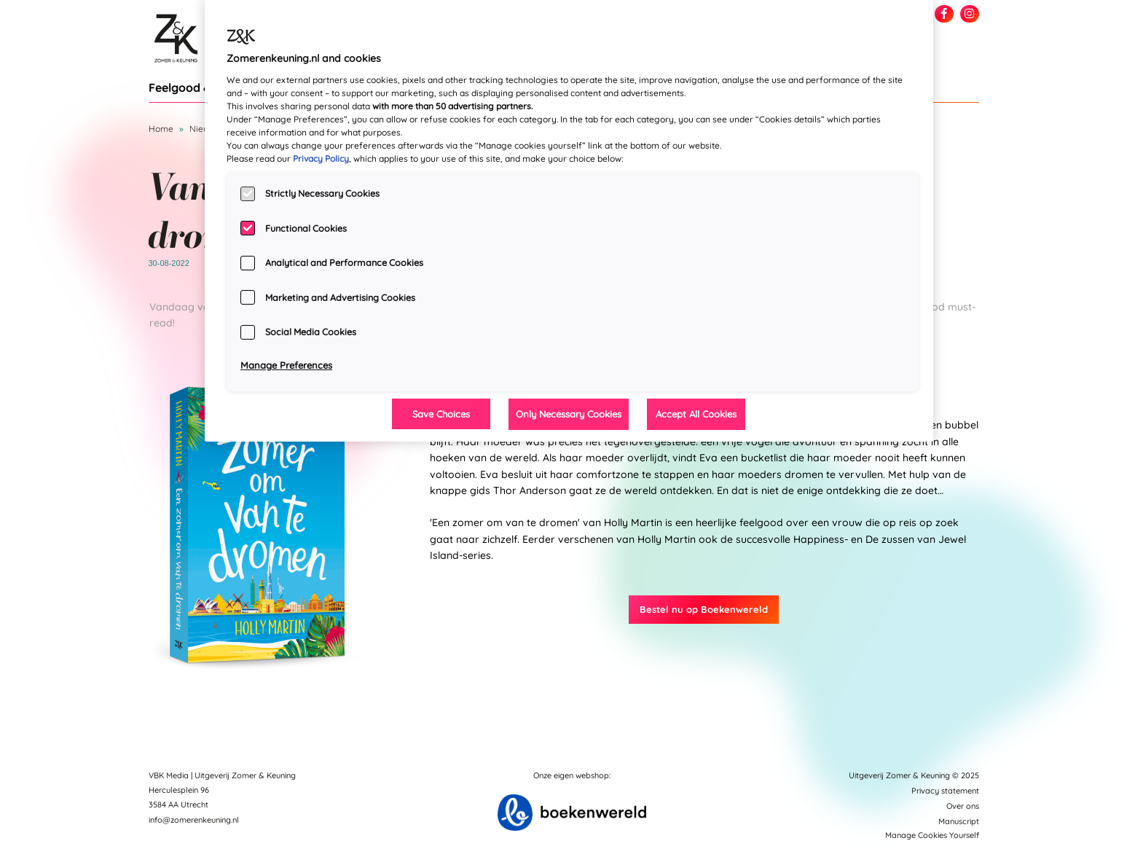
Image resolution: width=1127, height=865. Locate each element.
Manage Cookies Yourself (932, 835)
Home (161, 128)
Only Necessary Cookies (568, 414)
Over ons (962, 806)
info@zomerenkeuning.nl (194, 820)
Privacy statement (945, 791)
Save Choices (441, 414)
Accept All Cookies (696, 414)
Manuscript (958, 821)
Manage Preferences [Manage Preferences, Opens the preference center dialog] (286, 365)
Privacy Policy (321, 158)
